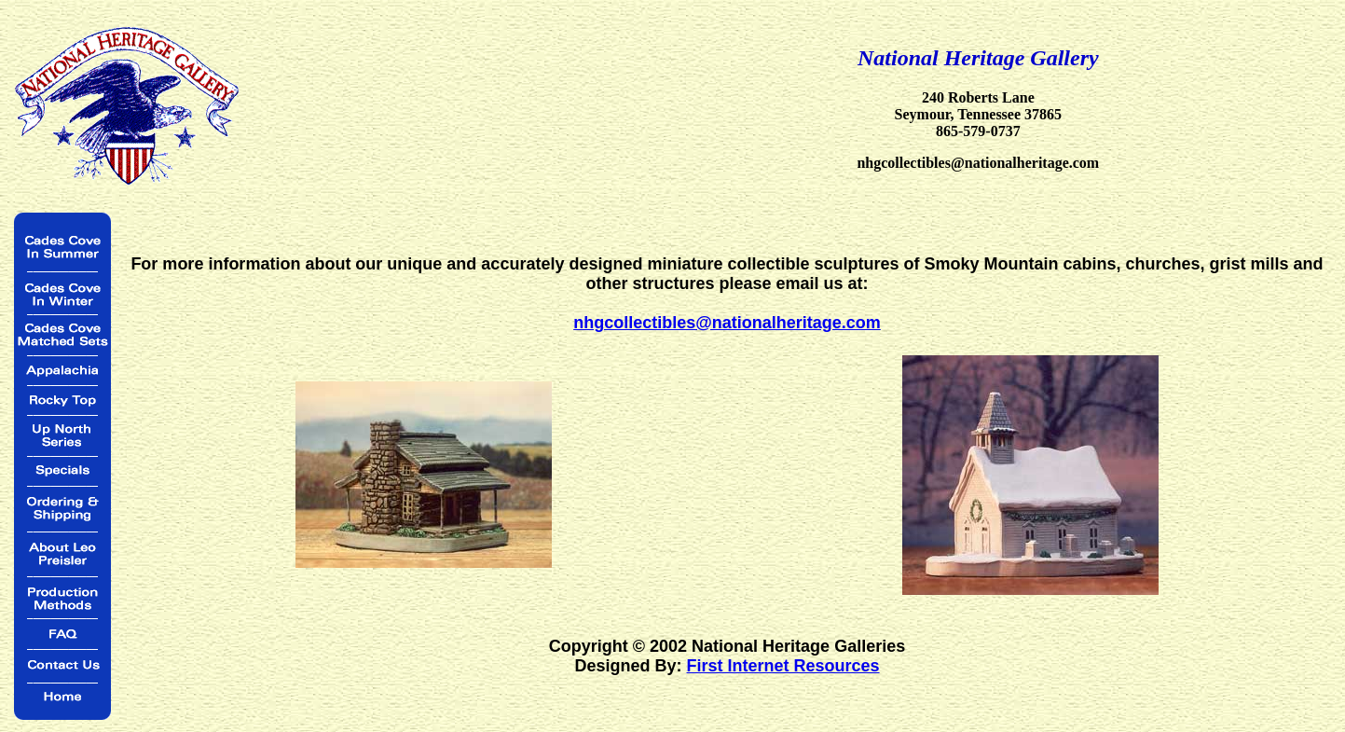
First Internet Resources (782, 665)
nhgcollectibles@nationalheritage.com (727, 322)
